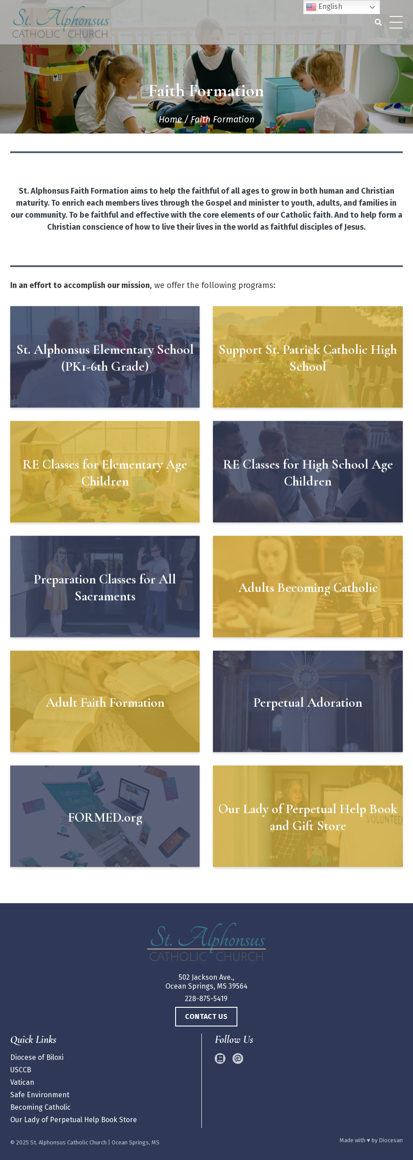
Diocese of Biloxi (37, 1057)
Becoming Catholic (40, 1107)
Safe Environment (39, 1095)
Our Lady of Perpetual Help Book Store (73, 1119)
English (324, 7)
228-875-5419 (206, 998)
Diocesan (391, 1140)
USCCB (20, 1070)
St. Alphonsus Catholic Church (68, 1142)
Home (170, 119)
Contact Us (206, 1016)
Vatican (22, 1082)
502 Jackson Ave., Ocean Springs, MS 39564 (206, 981)
